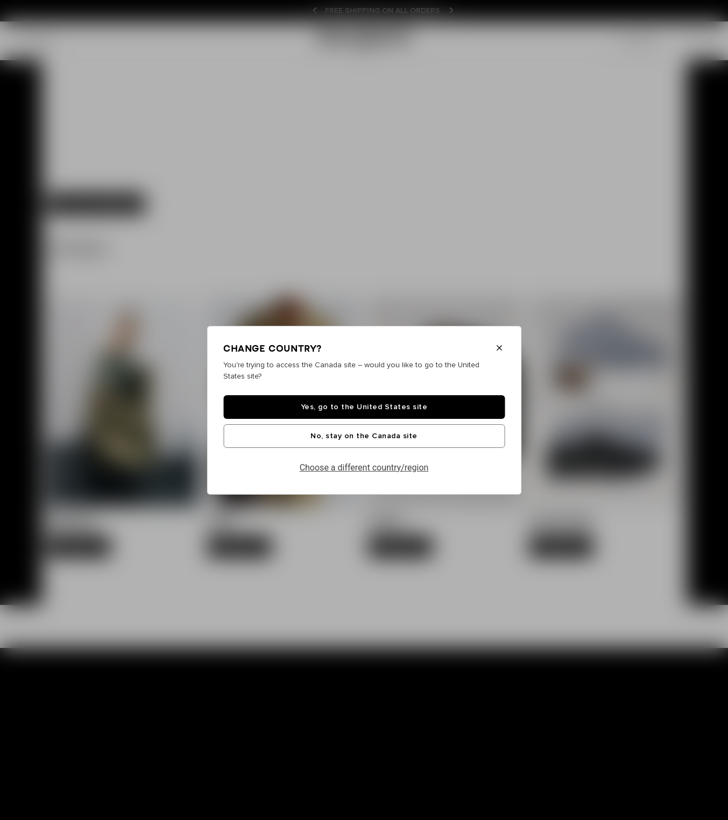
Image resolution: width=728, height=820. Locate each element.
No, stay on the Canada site (364, 436)
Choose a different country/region (364, 467)
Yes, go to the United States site (364, 407)
